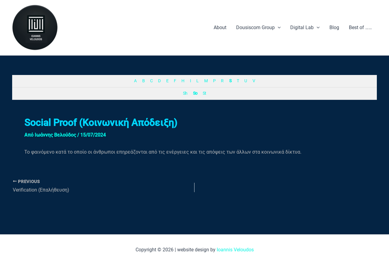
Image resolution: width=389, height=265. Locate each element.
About (220, 27)
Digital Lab (305, 27)
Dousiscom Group (258, 27)
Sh (185, 93)
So (195, 93)
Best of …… (360, 27)
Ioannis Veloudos (235, 250)
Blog (334, 27)
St (204, 93)
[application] (278, 27)
